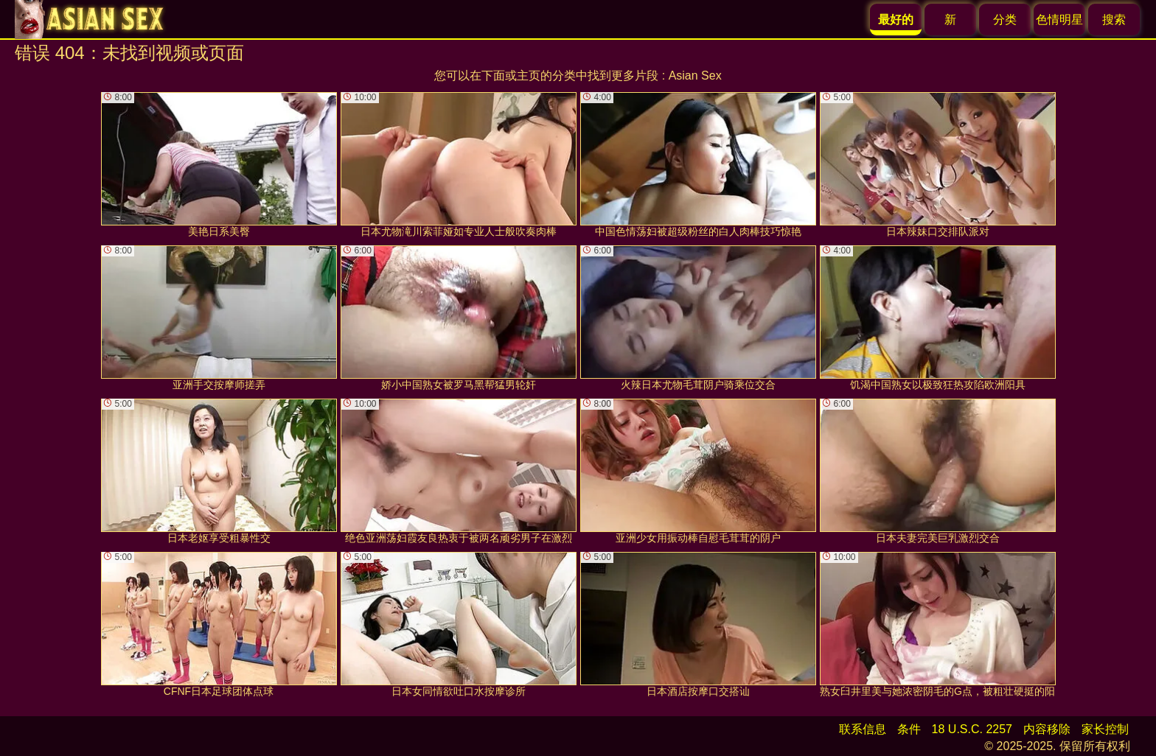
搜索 (1114, 19)
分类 (1005, 19)
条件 (909, 729)
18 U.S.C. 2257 (972, 729)
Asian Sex (695, 75)
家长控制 (1105, 729)
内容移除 (1046, 729)
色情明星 (1059, 19)
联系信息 (862, 729)
